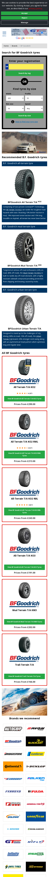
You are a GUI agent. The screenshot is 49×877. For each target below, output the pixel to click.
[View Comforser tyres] (36, 754)
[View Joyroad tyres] (36, 867)
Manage (24, 22)
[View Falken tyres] (36, 779)
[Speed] (34, 108)
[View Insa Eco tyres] (36, 854)
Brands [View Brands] (14, 46)
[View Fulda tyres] (36, 791)
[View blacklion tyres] (36, 741)
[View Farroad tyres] (13, 791)
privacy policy (35, 8)
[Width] (15, 98)
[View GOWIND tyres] (13, 829)
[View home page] (30, 32)
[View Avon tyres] (36, 729)
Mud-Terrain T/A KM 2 (32, 273)
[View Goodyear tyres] (36, 816)
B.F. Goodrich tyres (34, 157)
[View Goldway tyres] (13, 816)
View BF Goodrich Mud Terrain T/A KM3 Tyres (24, 622)
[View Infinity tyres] (13, 854)
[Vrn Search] (24, 66)
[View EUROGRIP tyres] (13, 779)
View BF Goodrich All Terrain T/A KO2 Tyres (24, 399)
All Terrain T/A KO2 (14, 209)
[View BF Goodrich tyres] (13, 741)
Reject (24, 18)
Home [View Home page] (6, 46)
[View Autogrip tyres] (13, 729)
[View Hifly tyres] (36, 842)
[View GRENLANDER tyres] (36, 829)
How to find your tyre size (26, 122)
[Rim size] (15, 108)
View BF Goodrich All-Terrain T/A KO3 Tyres (25, 567)
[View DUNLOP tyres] (36, 766)
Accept (24, 13)
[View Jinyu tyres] (13, 867)
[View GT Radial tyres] (13, 842)
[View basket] (40, 34)
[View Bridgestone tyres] (13, 754)
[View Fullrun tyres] (13, 804)
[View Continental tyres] (13, 766)
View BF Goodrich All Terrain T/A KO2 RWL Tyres (24, 454)
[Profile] (34, 98)
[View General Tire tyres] (36, 804)
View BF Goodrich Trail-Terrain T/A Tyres (24, 676)
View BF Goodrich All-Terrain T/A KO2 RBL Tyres (24, 511)
